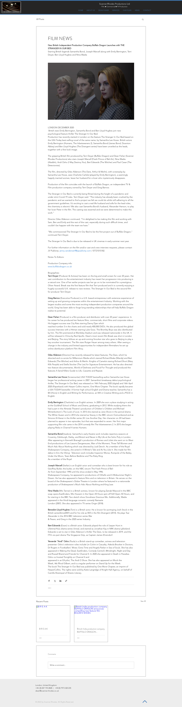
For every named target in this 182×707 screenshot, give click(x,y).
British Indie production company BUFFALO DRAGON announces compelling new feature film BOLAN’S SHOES (91, 630)
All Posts (40, 19)
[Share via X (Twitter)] (55, 581)
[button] (143, 19)
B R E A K (43, 628)
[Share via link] (66, 581)
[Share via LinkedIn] (60, 581)
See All (143, 601)
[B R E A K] (53, 615)
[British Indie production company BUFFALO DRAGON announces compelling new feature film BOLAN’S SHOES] (91, 615)
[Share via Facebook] (49, 581)
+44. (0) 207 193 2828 (43, 688)
